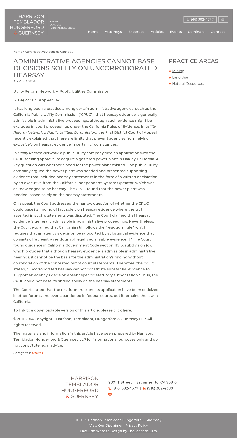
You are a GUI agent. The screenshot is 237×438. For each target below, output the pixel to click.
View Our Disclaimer (106, 425)
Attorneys (113, 32)
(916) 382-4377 (202, 19)
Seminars (196, 32)
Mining (178, 71)
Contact (218, 32)
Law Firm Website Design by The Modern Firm (118, 431)
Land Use (180, 77)
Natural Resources (188, 84)
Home (93, 32)
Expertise (136, 32)
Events (176, 32)
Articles (157, 32)
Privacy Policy (136, 425)
